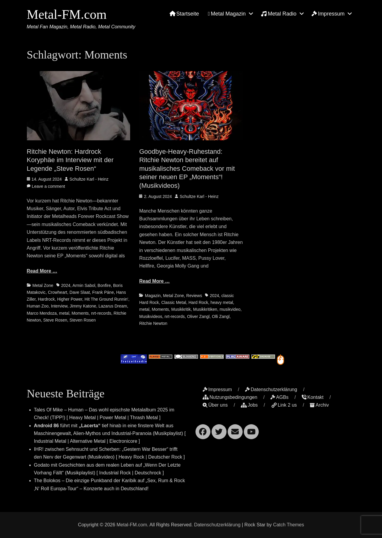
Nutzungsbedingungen (230, 397)
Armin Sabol (84, 285)
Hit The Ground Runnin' (106, 299)
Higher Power (69, 299)
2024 (65, 285)
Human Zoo (38, 306)
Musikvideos (150, 316)
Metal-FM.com (67, 14)
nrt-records (101, 313)
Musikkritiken (205, 309)
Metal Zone (43, 285)
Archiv (319, 405)
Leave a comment (48, 186)
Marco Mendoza (42, 313)
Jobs (249, 405)
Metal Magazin (227, 14)
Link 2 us (284, 405)
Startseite (184, 14)
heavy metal (221, 302)
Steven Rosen (83, 320)
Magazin (153, 295)
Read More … (42, 270)
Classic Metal (173, 302)
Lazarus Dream (112, 306)
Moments (80, 313)
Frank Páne (103, 292)
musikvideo (230, 309)
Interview (59, 306)
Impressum (328, 14)
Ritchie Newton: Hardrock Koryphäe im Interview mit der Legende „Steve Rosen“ (70, 160)
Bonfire (104, 285)
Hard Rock (198, 302)
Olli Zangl (220, 316)
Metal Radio (278, 14)
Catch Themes (288, 524)
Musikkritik (181, 309)
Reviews (194, 295)
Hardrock (46, 299)
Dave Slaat (80, 292)
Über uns (215, 405)
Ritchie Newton (153, 323)
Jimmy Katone (83, 306)
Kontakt (313, 397)
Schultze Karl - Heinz (89, 179)
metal (64, 313)
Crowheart (57, 292)
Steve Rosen (55, 320)
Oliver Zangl (198, 316)
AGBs (279, 397)
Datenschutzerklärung (271, 389)
